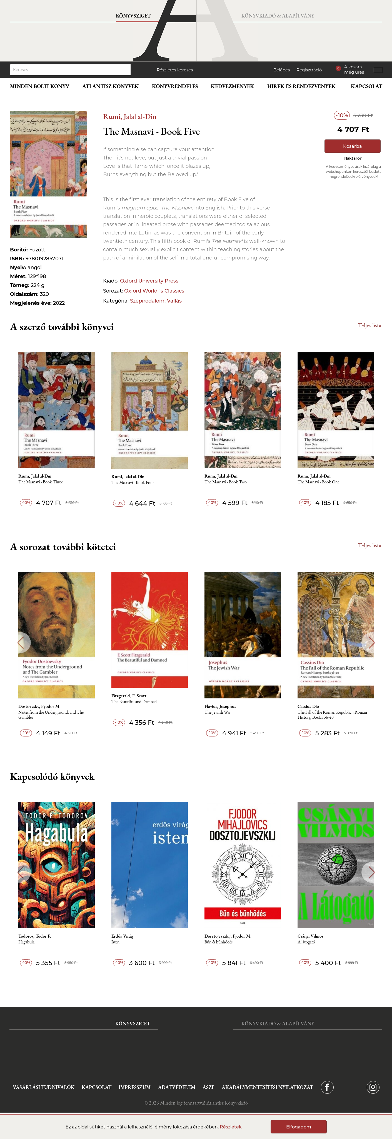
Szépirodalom (147, 301)
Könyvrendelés (175, 86)
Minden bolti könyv (39, 86)
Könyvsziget (133, 16)
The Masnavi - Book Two (225, 482)
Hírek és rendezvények (301, 86)
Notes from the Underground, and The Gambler (51, 715)
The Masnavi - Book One (318, 482)
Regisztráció (309, 70)
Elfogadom (298, 1127)
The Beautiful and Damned (134, 702)
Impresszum (135, 1087)
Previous (20, 642)
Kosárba (352, 146)
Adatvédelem (176, 1087)
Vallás (174, 301)
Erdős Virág (122, 936)
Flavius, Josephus (220, 706)
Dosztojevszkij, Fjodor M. (227, 936)
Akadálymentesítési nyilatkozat (267, 1087)
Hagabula (26, 942)
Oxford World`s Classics (154, 291)
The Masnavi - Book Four (132, 482)
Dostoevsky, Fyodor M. (39, 706)
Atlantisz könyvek (110, 86)
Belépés (281, 70)
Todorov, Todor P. (34, 936)
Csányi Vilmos (310, 936)
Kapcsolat (366, 86)
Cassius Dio (308, 706)
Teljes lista (369, 325)
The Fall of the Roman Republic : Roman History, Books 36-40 (332, 715)
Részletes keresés (175, 70)
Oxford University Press (149, 281)
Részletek (231, 1127)
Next (371, 642)
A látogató (306, 942)
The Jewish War (217, 712)
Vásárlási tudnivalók (43, 1087)
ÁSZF (208, 1087)
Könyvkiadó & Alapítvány (277, 16)
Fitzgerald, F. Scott (128, 695)
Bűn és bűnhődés (218, 942)
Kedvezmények (232, 86)
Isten (115, 942)
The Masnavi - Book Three (40, 482)
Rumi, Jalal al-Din (130, 116)
